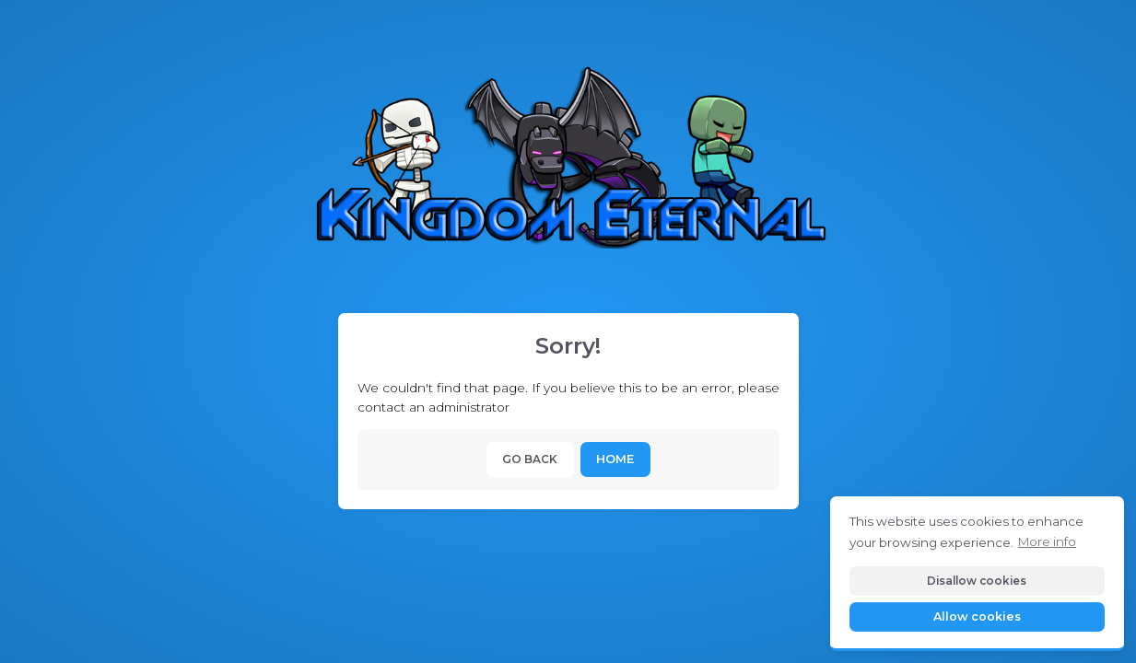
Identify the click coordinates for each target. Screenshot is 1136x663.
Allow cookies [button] (977, 616)
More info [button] (1047, 541)
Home (615, 459)
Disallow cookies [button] (976, 580)
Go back (529, 459)
